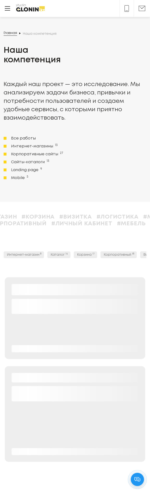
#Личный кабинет (94, 223)
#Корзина (50, 217)
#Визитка (88, 217)
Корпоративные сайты (36, 154)
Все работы (23, 138)
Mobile (19, 177)
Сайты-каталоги (29, 162)
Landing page (26, 170)
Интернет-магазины (34, 146)
